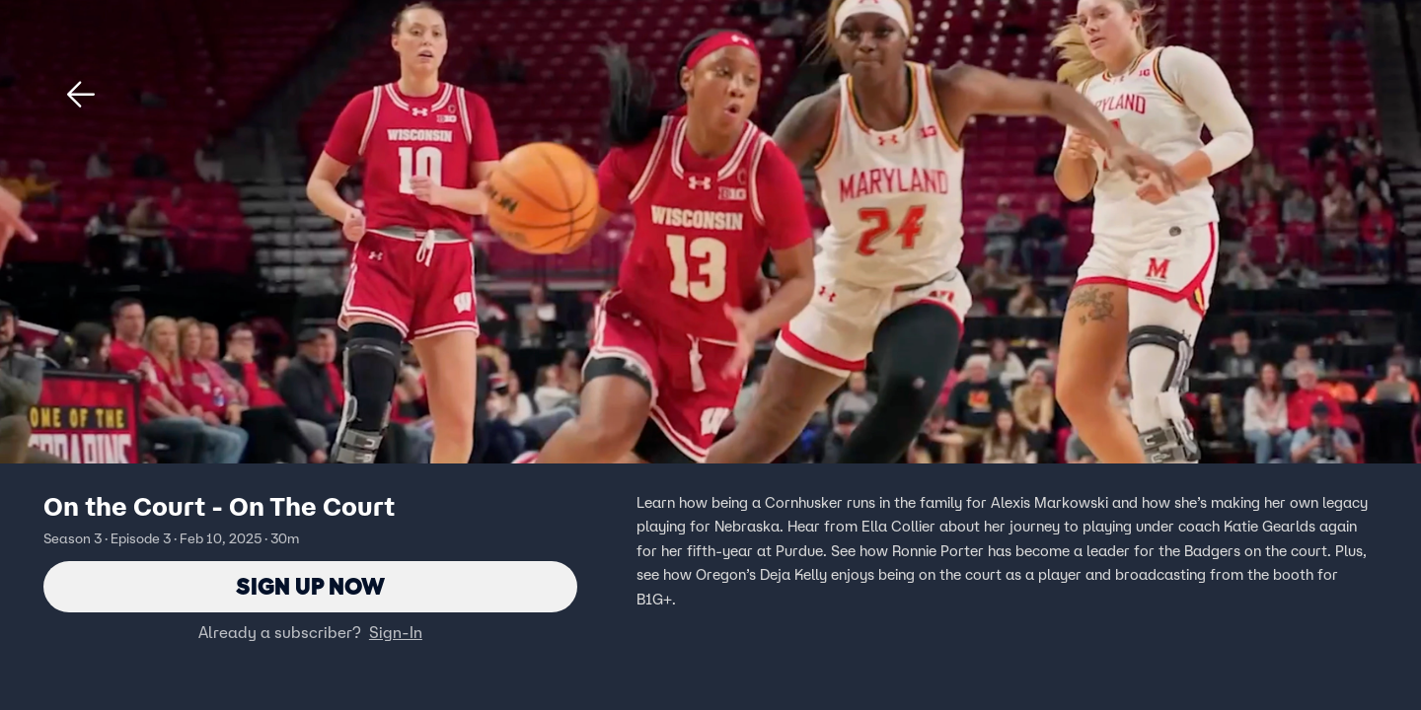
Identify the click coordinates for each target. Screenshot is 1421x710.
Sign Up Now (310, 586)
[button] (81, 94)
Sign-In (395, 632)
